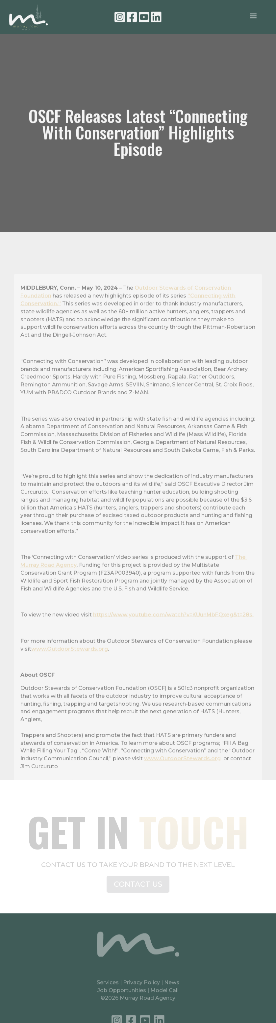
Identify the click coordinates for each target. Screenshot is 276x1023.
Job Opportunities (121, 993)
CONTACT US (138, 886)
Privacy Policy (142, 986)
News (171, 986)
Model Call (164, 993)
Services (108, 986)
